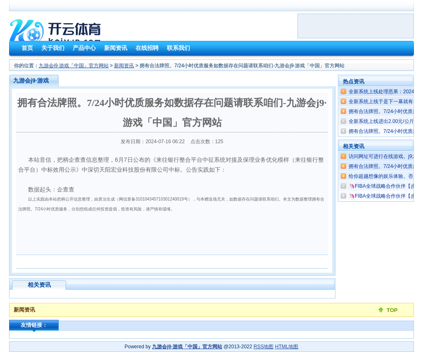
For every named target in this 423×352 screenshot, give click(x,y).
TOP (392, 310)
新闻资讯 (124, 66)
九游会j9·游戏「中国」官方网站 (74, 66)
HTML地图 (287, 347)
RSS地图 (264, 347)
